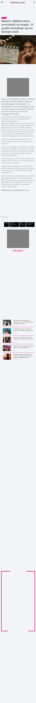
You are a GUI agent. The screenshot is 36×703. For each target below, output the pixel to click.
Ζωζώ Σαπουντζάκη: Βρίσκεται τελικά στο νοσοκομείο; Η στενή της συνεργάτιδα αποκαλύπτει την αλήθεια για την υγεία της (23, 322)
